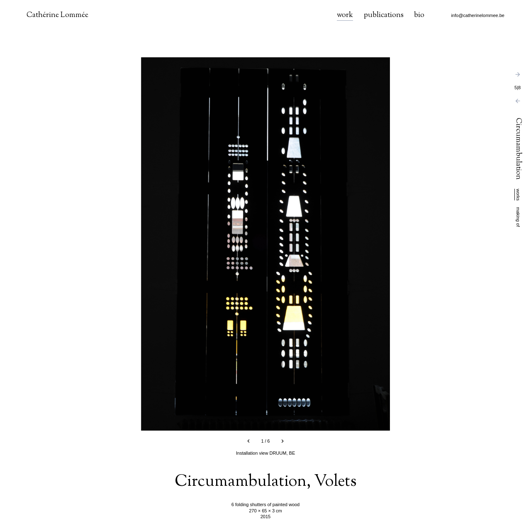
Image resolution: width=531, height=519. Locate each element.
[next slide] (282, 441)
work (345, 16)
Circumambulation (518, 149)
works (518, 195)
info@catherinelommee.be (477, 15)
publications (384, 16)
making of (518, 217)
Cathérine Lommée (57, 15)
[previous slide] (248, 441)
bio (419, 16)
